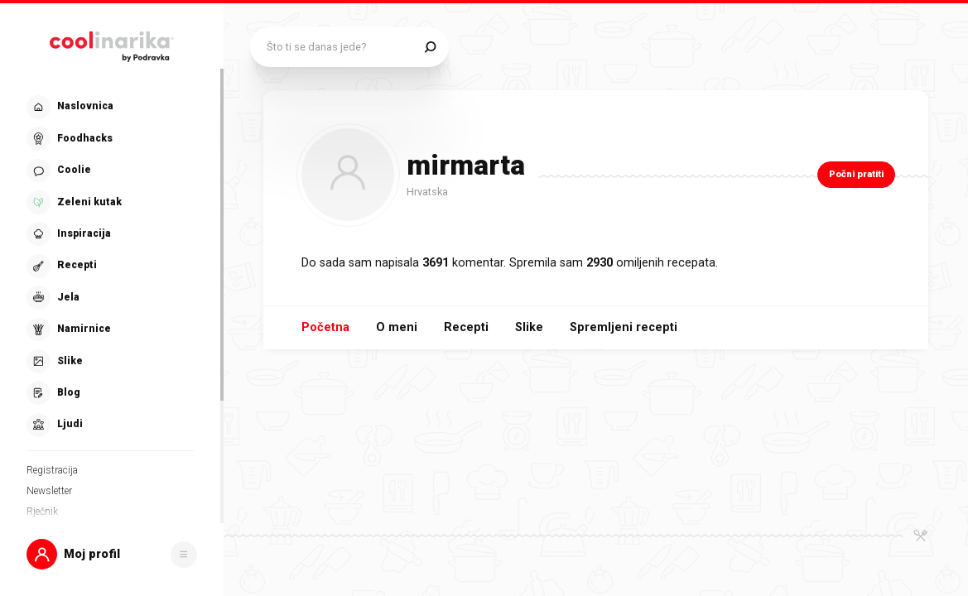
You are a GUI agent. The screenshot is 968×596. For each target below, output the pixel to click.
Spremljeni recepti (623, 327)
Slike (529, 327)
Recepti (466, 327)
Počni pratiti (856, 174)
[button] (112, 554)
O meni (396, 327)
